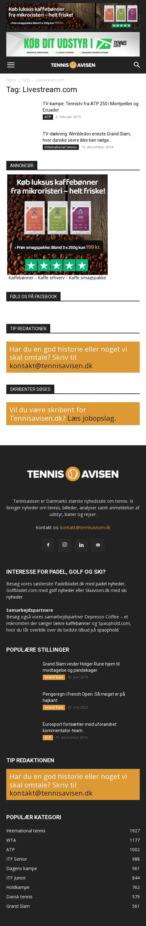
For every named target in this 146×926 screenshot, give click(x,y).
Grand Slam (54, 677)
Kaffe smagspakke (87, 278)
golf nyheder (61, 590)
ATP (48, 117)
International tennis (61, 147)
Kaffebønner (21, 278)
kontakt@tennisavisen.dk (51, 365)
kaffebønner (78, 623)
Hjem (11, 80)
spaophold (107, 630)
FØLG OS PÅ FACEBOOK (33, 296)
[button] (11, 65)
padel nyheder (110, 584)
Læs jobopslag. (92, 418)
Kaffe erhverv (51, 278)
